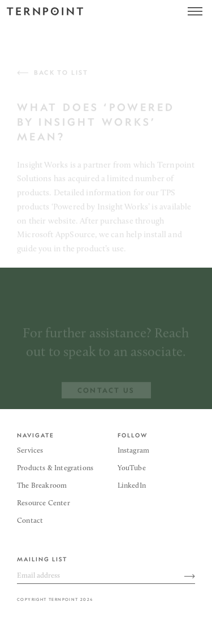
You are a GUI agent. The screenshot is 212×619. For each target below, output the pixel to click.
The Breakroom (42, 485)
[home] (45, 11)
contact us (106, 393)
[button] (195, 11)
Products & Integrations (55, 468)
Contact (30, 521)
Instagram (134, 450)
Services (30, 450)
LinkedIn (132, 485)
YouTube (132, 468)
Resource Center (43, 503)
